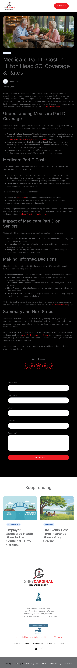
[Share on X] (32, 366)
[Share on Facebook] (25, 366)
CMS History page (52, 107)
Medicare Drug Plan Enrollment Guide (34, 214)
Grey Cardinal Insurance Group (35, 335)
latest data (21, 198)
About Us (51, 643)
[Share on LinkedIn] (38, 366)
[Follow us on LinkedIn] (36, 649)
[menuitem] (17, 643)
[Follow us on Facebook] (41, 649)
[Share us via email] (51, 366)
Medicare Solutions (60, 305)
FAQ (27, 643)
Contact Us (38, 643)
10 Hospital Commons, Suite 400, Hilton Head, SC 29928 (38, 637)
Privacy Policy (11, 663)
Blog (62, 643)
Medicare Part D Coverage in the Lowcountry (29, 139)
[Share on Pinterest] (45, 366)
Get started (61, 6)
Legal (20, 663)
